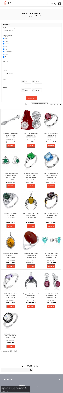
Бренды (31, 16)
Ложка (5, 41)
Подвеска (6, 49)
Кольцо (6, 38)
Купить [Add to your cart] (11, 146)
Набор (5, 46)
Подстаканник (7, 51)
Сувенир (6, 57)
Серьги (6, 54)
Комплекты (8, 30)
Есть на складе (9, 28)
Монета (6, 43)
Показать (31, 98)
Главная (24, 16)
